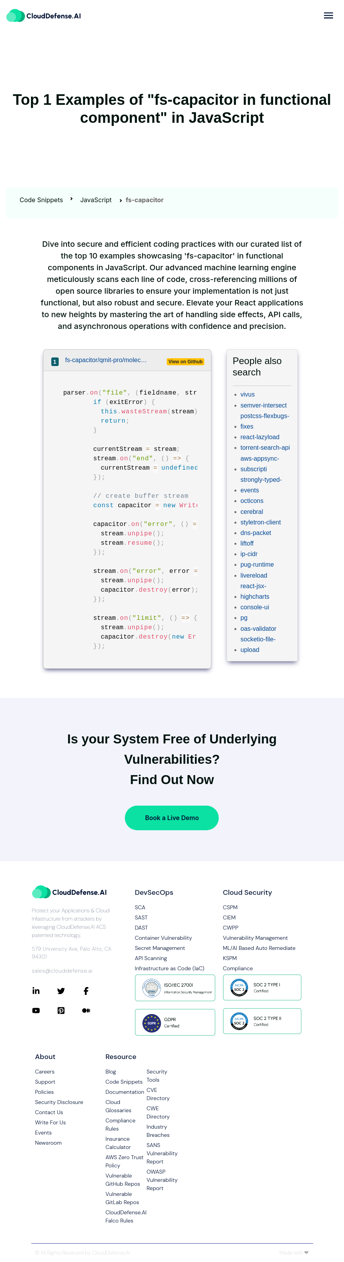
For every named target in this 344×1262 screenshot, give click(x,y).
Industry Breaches (158, 1130)
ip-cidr (249, 554)
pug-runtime (257, 564)
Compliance (238, 968)
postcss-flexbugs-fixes (265, 421)
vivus (248, 394)
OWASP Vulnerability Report (162, 1180)
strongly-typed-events (261, 485)
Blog (111, 1071)
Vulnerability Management (255, 937)
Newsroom (48, 1142)
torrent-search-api (265, 447)
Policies (44, 1091)
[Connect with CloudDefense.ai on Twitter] (69, 991)
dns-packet (256, 533)
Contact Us (49, 1112)
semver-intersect (264, 405)
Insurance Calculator (118, 1143)
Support (45, 1081)
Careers (45, 1071)
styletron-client (261, 522)
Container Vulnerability (163, 937)
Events (43, 1132)
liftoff (247, 543)
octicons (252, 500)
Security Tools (157, 1075)
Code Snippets (41, 200)
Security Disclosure (59, 1102)
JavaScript (96, 200)
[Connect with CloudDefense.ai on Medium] (94, 1010)
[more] (328, 15)
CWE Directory (158, 1112)
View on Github (186, 361)
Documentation (125, 1091)
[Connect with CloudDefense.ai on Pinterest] (69, 1010)
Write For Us (50, 1122)
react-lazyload (260, 437)
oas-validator (259, 628)
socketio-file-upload (258, 644)
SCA (140, 907)
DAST (141, 927)
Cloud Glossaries (118, 1106)
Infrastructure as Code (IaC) (170, 968)
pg (244, 617)
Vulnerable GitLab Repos (122, 1198)
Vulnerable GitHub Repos (123, 1179)
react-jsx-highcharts (255, 591)
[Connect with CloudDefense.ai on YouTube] (44, 1010)
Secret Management (160, 947)
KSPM (230, 958)
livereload (254, 575)
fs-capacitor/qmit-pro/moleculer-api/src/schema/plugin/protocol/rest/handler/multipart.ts (107, 360)
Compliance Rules (120, 1124)
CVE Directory (158, 1094)
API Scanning (151, 958)
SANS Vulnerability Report (162, 1153)
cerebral (252, 511)
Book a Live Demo (172, 818)
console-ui (255, 607)
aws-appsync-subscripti (260, 463)
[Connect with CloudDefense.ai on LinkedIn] (44, 991)
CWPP (230, 927)
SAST (141, 917)
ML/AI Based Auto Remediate (259, 947)
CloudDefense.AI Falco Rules (126, 1216)
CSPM (230, 907)
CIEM (229, 917)
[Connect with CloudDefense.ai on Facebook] (94, 991)
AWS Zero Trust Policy (125, 1161)
